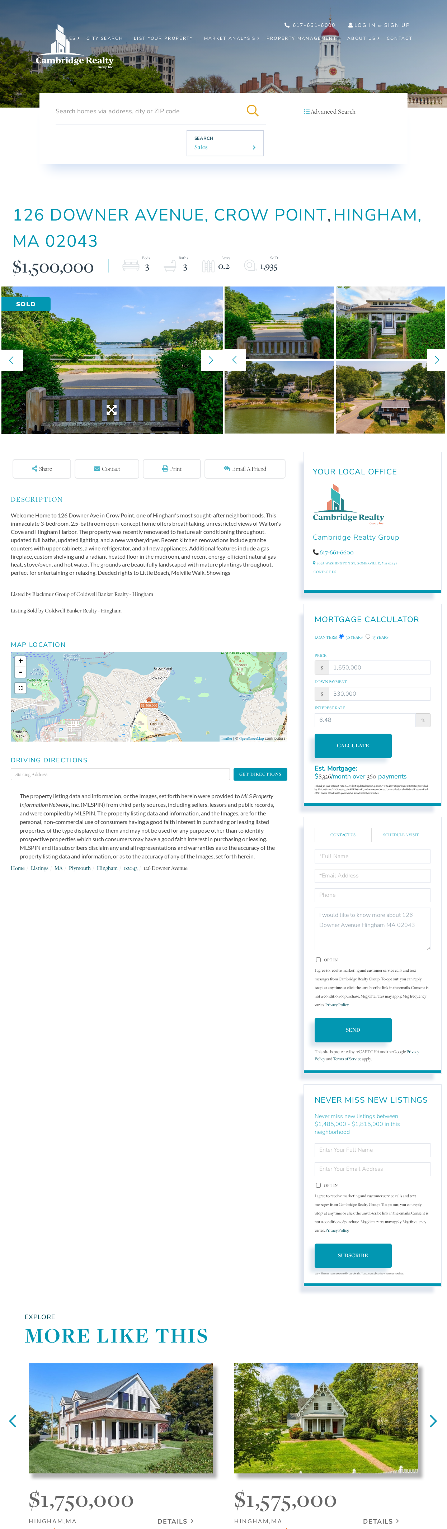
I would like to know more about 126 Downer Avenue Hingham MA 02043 (372, 929)
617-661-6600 (337, 552)
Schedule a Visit (401, 835)
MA (59, 868)
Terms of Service (347, 1059)
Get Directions (260, 774)
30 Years (351, 637)
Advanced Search (333, 111)
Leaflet (226, 738)
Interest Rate (330, 708)
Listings (39, 868)
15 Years (377, 637)
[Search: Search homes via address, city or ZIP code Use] (148, 111)
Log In (365, 25)
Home (18, 868)
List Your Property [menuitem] (163, 38)
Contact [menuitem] (400, 38)
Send (353, 1029)
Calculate (353, 745)
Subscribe (353, 1255)
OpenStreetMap (251, 738)
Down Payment (331, 682)
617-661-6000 (310, 25)
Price (320, 655)
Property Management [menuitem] (302, 38)
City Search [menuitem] (104, 38)
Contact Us (325, 571)
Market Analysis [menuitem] (230, 38)
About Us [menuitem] (361, 38)
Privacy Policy (336, 1005)
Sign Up (397, 25)
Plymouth (80, 868)
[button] (253, 111)
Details (172, 1522)
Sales (201, 147)
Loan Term (326, 637)
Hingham (107, 868)
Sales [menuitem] (67, 38)
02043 (130, 868)
